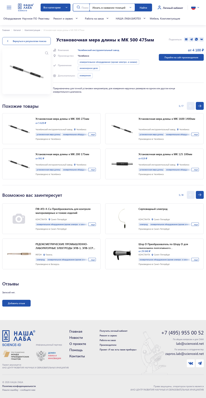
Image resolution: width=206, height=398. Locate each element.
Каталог (17, 30)
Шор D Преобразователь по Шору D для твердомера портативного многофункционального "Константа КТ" (163, 245)
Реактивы (43, 18)
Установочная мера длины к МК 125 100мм (165, 154)
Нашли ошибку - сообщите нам (18, 389)
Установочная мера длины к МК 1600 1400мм (167, 118)
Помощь (76, 350)
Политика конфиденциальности (19, 386)
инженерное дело (89, 68)
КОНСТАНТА (41, 219)
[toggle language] (195, 7)
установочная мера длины (48, 134)
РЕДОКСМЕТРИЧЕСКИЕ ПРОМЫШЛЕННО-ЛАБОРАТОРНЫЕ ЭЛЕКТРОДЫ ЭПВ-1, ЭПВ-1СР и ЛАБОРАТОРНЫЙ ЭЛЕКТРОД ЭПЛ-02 (65, 246)
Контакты (77, 356)
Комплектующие (170, 18)
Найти (143, 7)
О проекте (77, 344)
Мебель (154, 18)
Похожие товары (20, 106)
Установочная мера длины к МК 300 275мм (62, 118)
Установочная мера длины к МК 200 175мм (62, 154)
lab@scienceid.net (190, 343)
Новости (76, 337)
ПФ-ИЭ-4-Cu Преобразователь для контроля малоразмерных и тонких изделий (63, 210)
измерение (85, 75)
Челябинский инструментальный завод (98, 50)
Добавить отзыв (16, 303)
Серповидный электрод (153, 208)
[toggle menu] (9, 7)
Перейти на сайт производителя (181, 57)
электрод (41, 259)
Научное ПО (29, 18)
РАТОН (39, 254)
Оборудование (12, 18)
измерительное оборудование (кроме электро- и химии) (108, 62)
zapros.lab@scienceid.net (184, 354)
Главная (6, 30)
